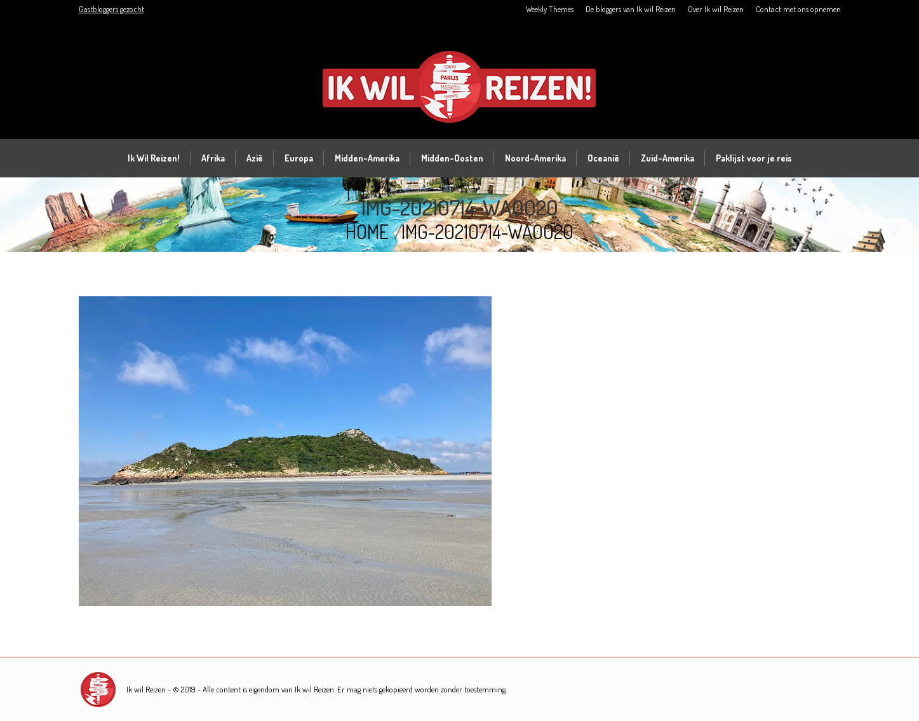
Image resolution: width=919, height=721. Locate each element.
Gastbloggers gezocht (111, 9)
